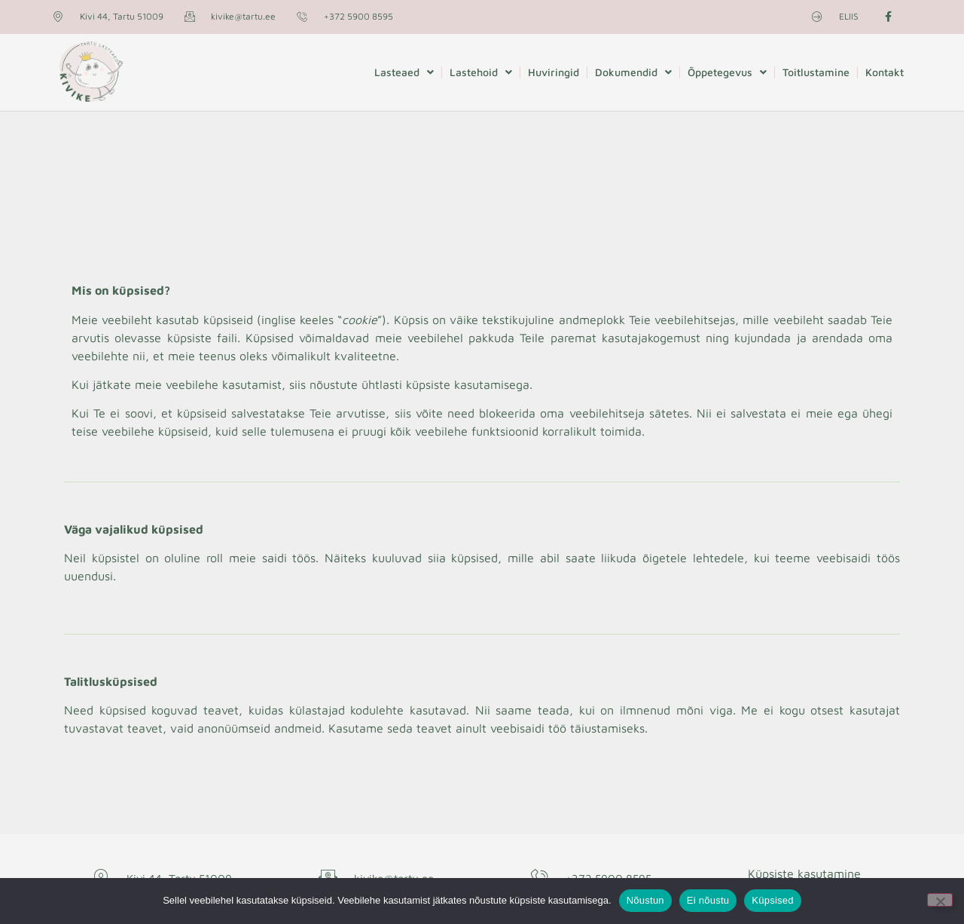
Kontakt (884, 72)
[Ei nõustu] (940, 900)
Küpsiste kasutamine (804, 873)
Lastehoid (481, 72)
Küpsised (772, 900)
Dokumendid (633, 72)
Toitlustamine (816, 72)
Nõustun (645, 900)
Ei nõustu (708, 900)
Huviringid (553, 72)
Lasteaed (404, 72)
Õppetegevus (727, 72)
